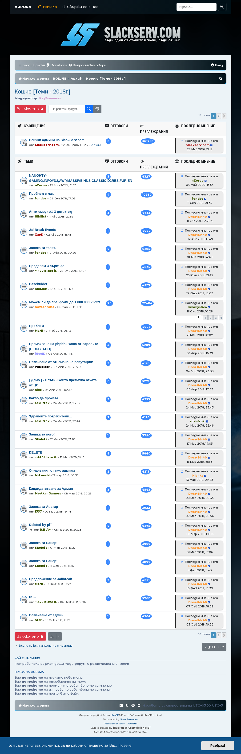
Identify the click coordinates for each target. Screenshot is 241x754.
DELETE (35, 452)
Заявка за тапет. (42, 248)
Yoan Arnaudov (129, 719)
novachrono (44, 307)
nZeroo (41, 185)
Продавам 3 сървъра (46, 266)
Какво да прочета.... (45, 398)
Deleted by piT (40, 525)
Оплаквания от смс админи (52, 470)
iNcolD (40, 353)
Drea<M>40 (197, 216)
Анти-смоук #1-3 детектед (50, 212)
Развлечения (50, 98)
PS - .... (34, 597)
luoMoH (41, 289)
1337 (38, 511)
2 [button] (219, 116)
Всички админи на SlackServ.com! (57, 140)
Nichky (197, 475)
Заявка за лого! (42, 434)
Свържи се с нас (80, 6)
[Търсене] (197, 7)
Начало (47, 6)
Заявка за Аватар (43, 507)
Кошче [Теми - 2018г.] (42, 91)
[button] (224, 116)
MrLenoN (42, 475)
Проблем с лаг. (41, 193)
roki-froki (42, 403)
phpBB (115, 715)
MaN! (39, 330)
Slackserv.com (47, 145)
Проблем (36, 326)
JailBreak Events (42, 230)
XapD (39, 234)
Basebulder (38, 284)
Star (38, 620)
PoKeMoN (43, 367)
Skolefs (41, 439)
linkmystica (197, 307)
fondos (41, 198)
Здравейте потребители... (50, 416)
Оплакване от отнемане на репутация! (61, 362)
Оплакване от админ (46, 615)
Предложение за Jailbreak (50, 579)
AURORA (23, 6)
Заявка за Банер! (43, 543)
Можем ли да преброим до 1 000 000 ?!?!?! (64, 302)
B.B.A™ (45, 529)
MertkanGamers (48, 493)
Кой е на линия (27, 658)
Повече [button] (125, 745)
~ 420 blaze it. (46, 270)
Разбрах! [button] (217, 745)
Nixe (38, 390)
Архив (96, 145)
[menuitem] (56, 65)
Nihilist (40, 216)
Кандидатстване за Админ (51, 488)
